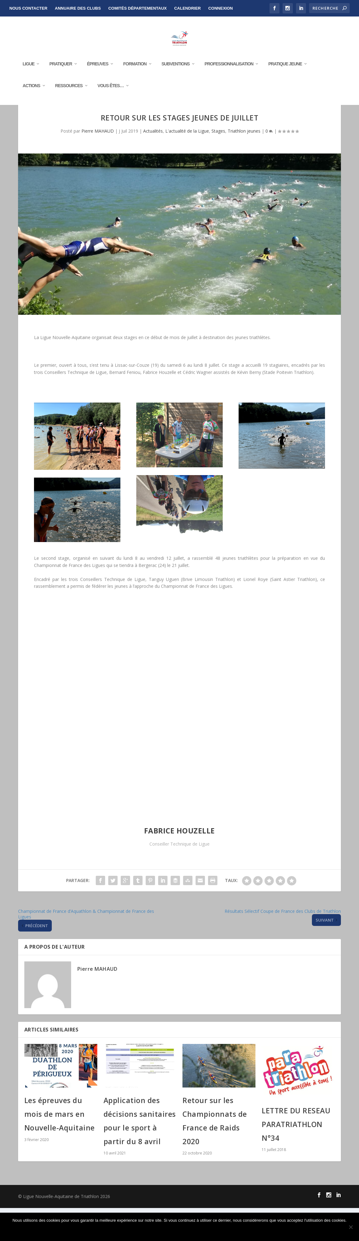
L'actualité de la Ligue (187, 164)
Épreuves (97, 71)
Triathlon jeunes (244, 164)
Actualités (153, 164)
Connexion (220, 8)
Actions (31, 93)
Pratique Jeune (285, 71)
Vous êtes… (111, 93)
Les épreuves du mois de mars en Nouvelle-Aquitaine (59, 1146)
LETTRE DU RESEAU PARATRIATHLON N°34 (296, 1157)
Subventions (176, 71)
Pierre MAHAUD (97, 164)
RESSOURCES (69, 93)
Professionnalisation (229, 71)
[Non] (350, 1227)
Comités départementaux (137, 8)
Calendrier (187, 8)
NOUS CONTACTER (28, 8)
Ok (181, 1231)
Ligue (29, 71)
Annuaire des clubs (78, 8)
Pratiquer (60, 71)
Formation (135, 71)
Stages (218, 164)
